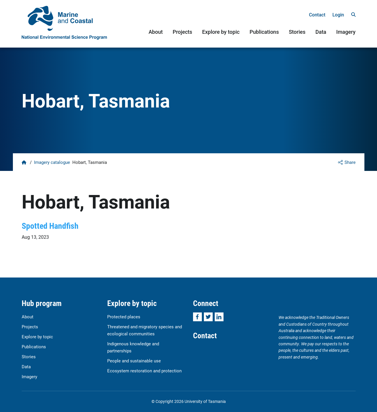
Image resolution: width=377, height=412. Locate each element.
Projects (182, 32)
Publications (264, 32)
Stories (297, 32)
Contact (317, 15)
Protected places (123, 316)
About (156, 32)
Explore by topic (221, 32)
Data (320, 32)
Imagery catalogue (52, 162)
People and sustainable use (134, 361)
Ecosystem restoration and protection (144, 371)
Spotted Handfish (50, 225)
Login (338, 15)
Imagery (346, 32)
